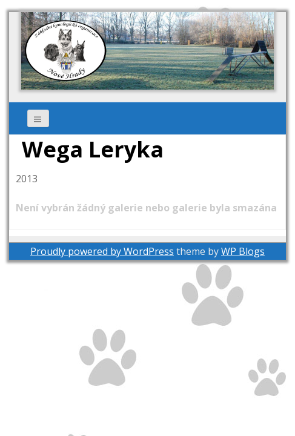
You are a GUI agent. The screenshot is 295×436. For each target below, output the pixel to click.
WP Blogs (243, 251)
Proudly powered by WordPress (102, 251)
